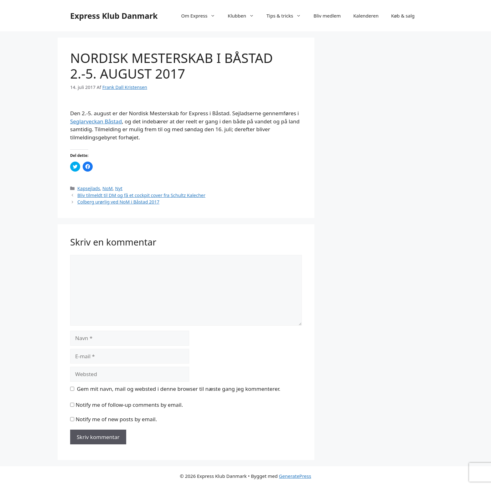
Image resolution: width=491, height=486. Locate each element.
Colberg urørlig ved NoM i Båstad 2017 (118, 202)
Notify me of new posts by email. (116, 419)
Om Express (201, 15)
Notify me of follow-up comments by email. (129, 404)
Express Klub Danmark (114, 15)
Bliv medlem (327, 16)
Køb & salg (403, 16)
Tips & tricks (286, 15)
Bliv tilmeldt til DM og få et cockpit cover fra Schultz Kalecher (141, 195)
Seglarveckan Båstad (96, 121)
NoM (107, 188)
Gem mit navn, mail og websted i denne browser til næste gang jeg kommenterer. (179, 388)
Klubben (244, 15)
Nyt (118, 188)
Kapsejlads (88, 188)
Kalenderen (366, 16)
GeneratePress (295, 476)
